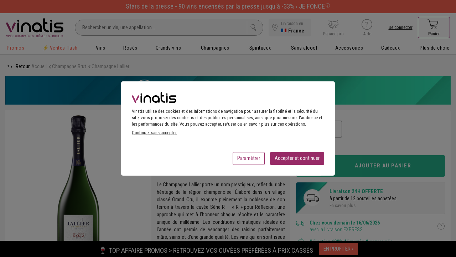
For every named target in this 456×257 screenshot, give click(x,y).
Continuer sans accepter (154, 134)
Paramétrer (248, 160)
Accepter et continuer (297, 160)
